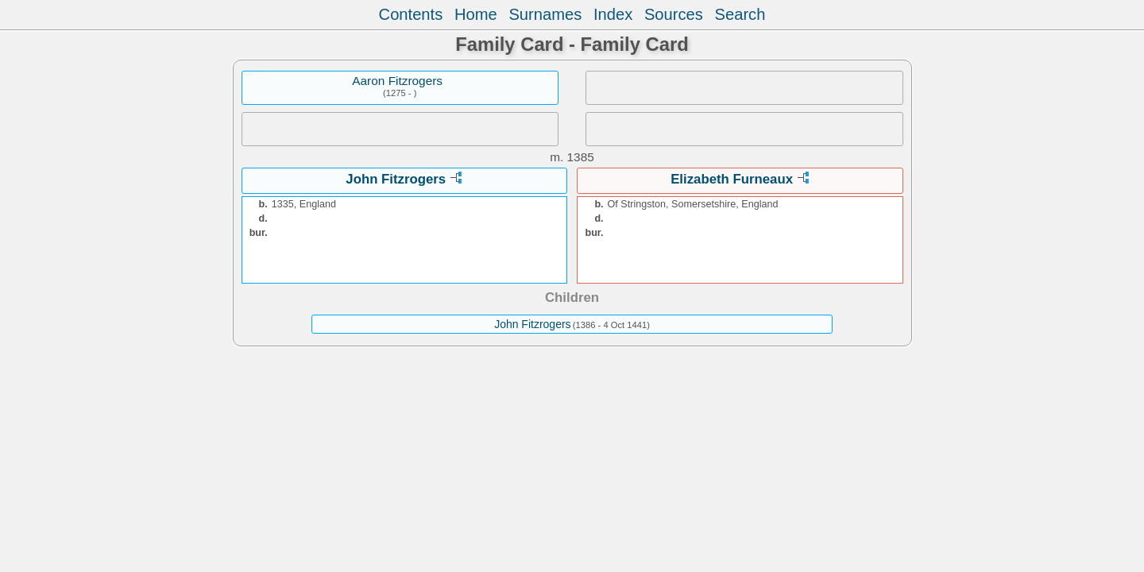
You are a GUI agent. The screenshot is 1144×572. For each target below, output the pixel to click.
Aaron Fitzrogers (397, 80)
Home (475, 14)
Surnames (545, 14)
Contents (411, 14)
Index (612, 14)
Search (740, 14)
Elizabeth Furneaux (732, 179)
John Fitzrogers (396, 179)
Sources (673, 14)
